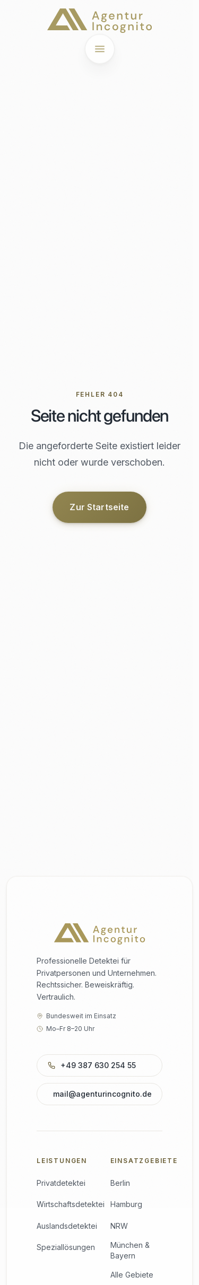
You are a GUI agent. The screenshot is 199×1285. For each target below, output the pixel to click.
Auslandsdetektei (67, 1225)
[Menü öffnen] (99, 48)
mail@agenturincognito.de (102, 1093)
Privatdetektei (61, 1182)
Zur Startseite (99, 507)
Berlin (120, 1182)
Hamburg (126, 1204)
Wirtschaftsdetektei (71, 1204)
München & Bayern (130, 1250)
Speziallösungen (66, 1247)
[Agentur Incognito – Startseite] (99, 20)
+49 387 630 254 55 (97, 1065)
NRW (119, 1225)
